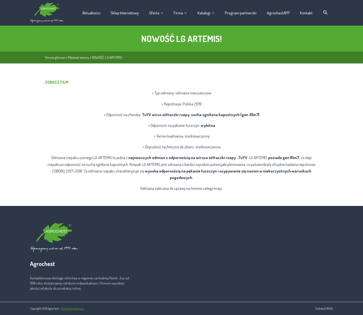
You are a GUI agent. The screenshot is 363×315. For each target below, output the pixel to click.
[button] (325, 12)
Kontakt (306, 12)
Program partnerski (240, 12)
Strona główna (55, 57)
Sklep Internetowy (125, 12)
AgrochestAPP (278, 12)
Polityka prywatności (72, 308)
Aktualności (91, 12)
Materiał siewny (78, 57)
